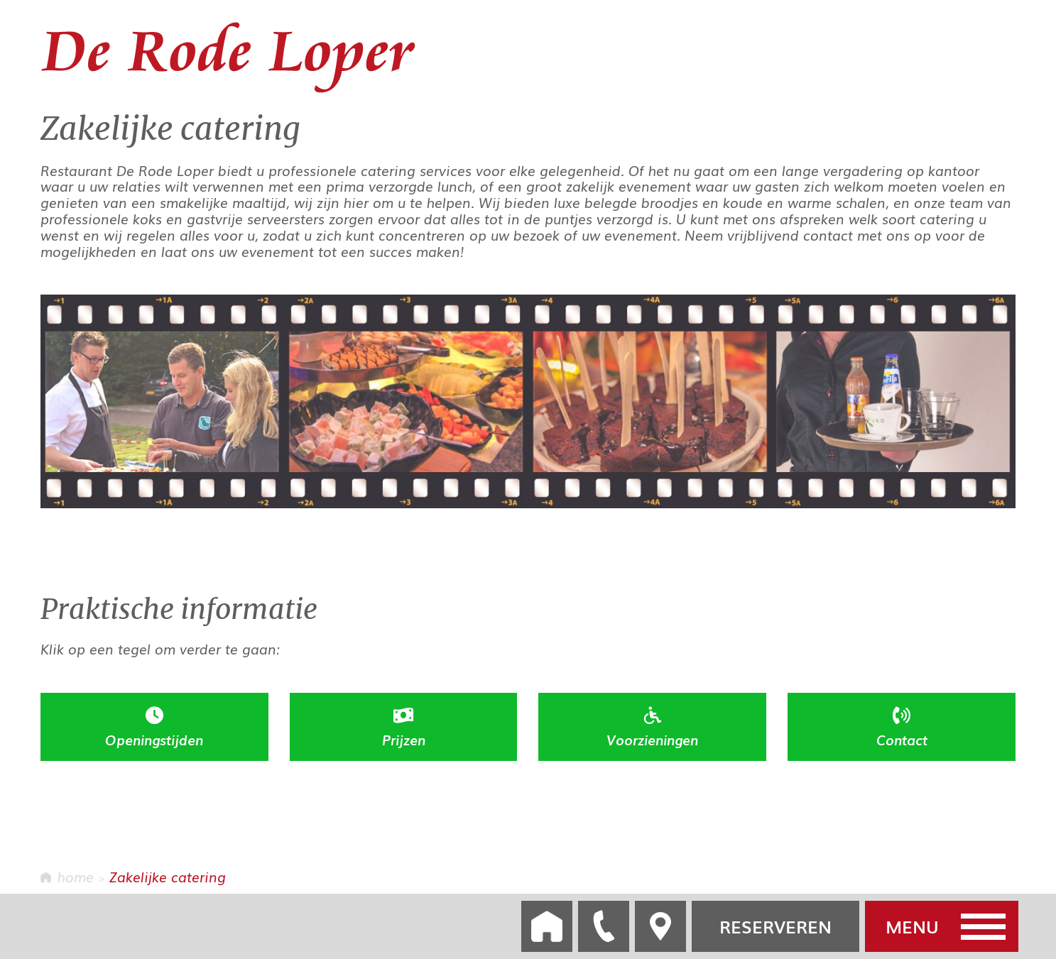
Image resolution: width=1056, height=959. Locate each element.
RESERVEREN (775, 926)
